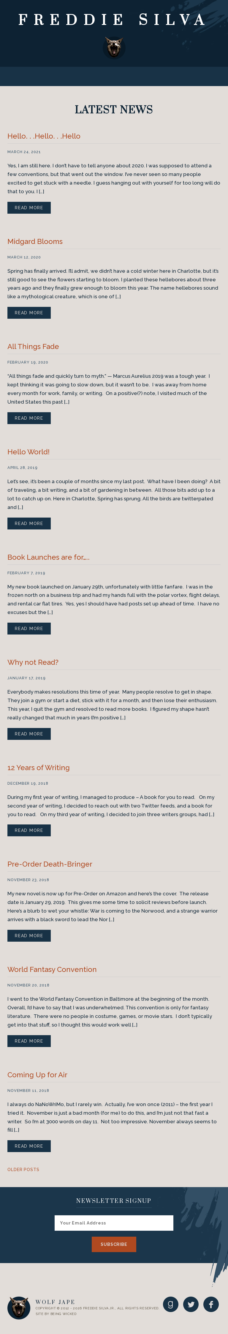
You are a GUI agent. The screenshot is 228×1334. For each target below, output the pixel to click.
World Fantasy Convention (52, 969)
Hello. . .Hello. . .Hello (43, 136)
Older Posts (23, 1169)
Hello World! (28, 452)
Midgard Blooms (35, 241)
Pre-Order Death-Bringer (49, 864)
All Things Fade (33, 346)
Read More (29, 207)
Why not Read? (32, 662)
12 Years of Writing (38, 767)
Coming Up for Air (37, 1074)
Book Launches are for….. (48, 557)
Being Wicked (63, 1314)
